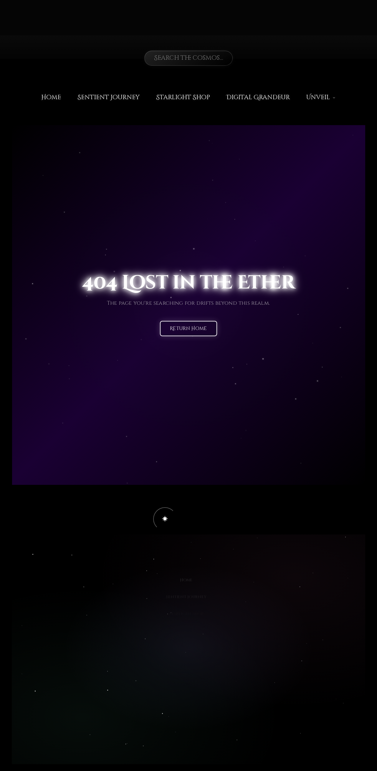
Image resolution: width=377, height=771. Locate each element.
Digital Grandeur (258, 97)
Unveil (321, 97)
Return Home (188, 329)
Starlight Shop (183, 97)
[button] (165, 519)
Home (51, 97)
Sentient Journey (108, 97)
